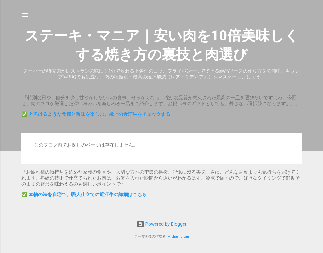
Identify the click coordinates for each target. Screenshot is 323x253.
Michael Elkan (178, 236)
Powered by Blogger (162, 224)
